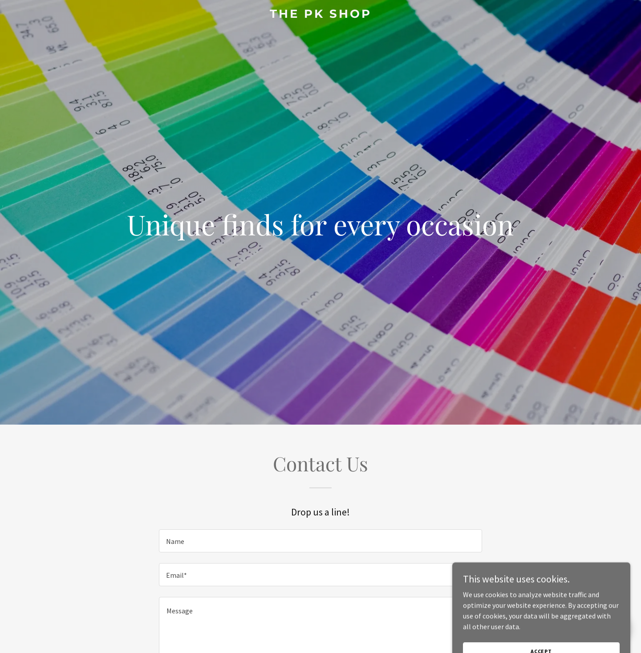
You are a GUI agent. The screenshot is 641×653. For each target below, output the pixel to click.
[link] (320, 15)
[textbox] (320, 540)
